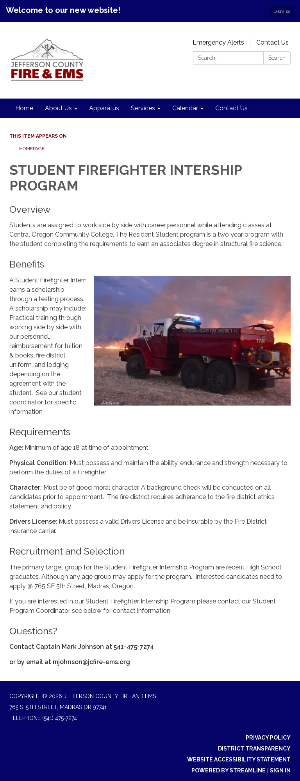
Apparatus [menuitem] (104, 108)
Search (277, 58)
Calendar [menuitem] (185, 108)
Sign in (280, 770)
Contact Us (272, 42)
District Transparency (254, 748)
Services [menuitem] (143, 108)
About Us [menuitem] (58, 108)
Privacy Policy (268, 737)
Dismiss (281, 11)
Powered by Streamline (228, 770)
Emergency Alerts (218, 42)
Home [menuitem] (24, 108)
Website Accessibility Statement (239, 759)
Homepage (32, 148)
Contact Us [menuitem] (231, 108)
